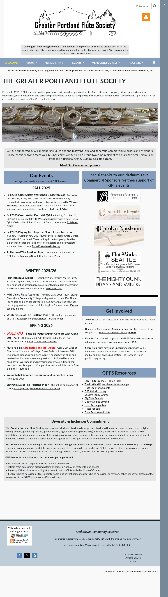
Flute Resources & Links (97, 412)
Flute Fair (24, 368)
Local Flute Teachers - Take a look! (103, 380)
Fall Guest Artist (59, 208)
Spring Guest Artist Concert (42, 341)
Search (154, 6)
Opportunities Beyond (97, 401)
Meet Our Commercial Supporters (117, 332)
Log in (146, 17)
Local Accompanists (95, 405)
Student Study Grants (96, 394)
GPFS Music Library (95, 391)
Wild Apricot (126, 571)
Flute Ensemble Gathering (46, 246)
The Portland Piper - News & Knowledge (107, 384)
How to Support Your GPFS (122, 341)
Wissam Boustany (48, 218)
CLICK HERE (125, 545)
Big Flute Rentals (94, 398)
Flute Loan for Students (97, 387)
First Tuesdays (54, 288)
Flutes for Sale (92, 408)
